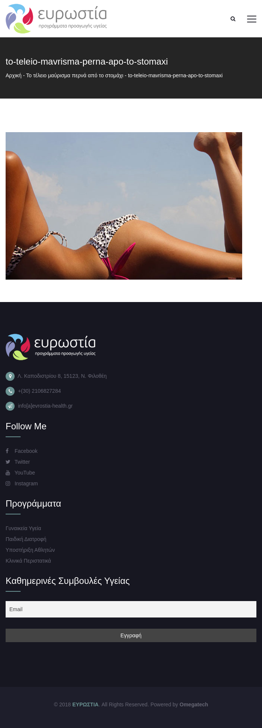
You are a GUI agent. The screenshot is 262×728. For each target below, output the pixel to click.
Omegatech (194, 704)
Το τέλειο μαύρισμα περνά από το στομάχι (75, 75)
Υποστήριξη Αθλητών (30, 550)
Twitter (18, 462)
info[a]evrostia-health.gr (45, 406)
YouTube (20, 473)
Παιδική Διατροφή (26, 539)
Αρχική (14, 75)
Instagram (22, 483)
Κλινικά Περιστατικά (28, 561)
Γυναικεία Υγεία (23, 528)
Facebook (21, 451)
